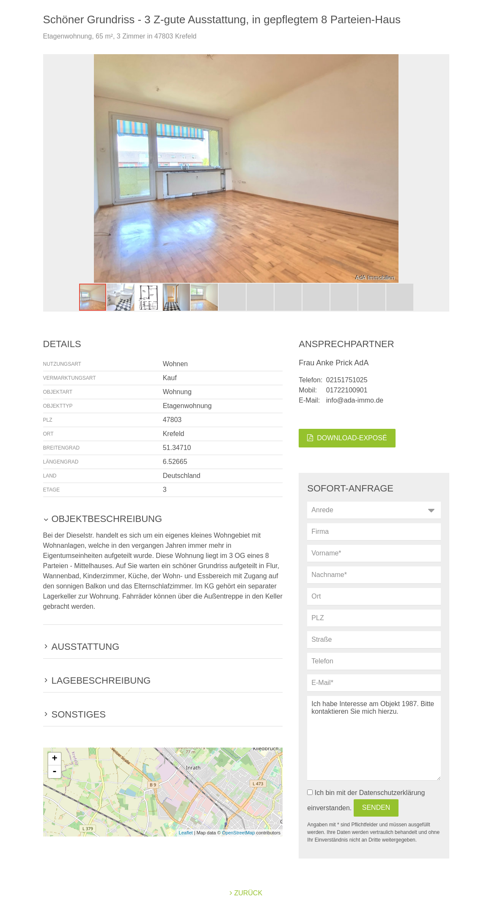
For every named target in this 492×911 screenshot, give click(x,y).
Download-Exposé (347, 438)
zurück (246, 893)
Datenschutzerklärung (392, 792)
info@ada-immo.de (354, 400)
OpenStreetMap (238, 832)
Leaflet (186, 832)
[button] (441, 168)
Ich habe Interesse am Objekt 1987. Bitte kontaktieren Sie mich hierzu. (373, 738)
